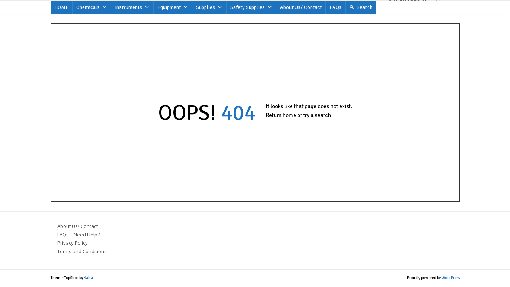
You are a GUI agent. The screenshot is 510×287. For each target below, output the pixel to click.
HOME (61, 7)
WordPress (451, 277)
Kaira (88, 277)
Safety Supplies (251, 7)
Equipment (172, 7)
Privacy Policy (72, 242)
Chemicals (91, 7)
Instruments (132, 7)
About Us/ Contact (301, 7)
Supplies (209, 7)
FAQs (335, 7)
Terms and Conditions (82, 251)
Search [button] (364, 7)
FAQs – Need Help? (78, 234)
